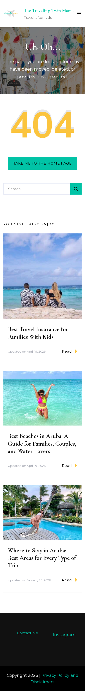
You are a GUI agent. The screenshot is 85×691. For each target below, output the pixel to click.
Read (69, 351)
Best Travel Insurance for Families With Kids (38, 333)
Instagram (64, 634)
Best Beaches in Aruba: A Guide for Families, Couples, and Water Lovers (42, 443)
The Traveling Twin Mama (49, 10)
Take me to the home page (42, 163)
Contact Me (27, 633)
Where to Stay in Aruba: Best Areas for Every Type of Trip (42, 558)
